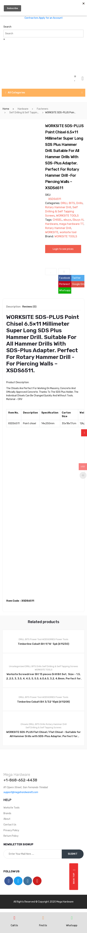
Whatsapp (64, 290)
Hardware (23, 108)
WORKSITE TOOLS (67, 215)
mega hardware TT (71, 224)
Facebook (64, 277)
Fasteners (42, 108)
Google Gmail (78, 284)
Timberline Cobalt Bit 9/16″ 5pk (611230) (43, 643)
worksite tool (68, 232)
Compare (64, 271)
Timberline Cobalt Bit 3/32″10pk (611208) (43, 701)
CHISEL (57, 219)
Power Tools (62, 639)
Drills (79, 203)
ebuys (67, 219)
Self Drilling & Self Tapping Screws (28, 112)
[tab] (13, 308)
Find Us (43, 925)
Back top (74, 876)
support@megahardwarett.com (20, 792)
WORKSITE (51, 232)
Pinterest (64, 284)
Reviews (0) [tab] (29, 307)
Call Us (14, 925)
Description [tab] (13, 307)
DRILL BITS (68, 203)
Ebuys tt (78, 219)
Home (6, 108)
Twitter (76, 277)
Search (7, 26)
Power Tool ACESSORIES (42, 639)
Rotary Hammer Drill (58, 207)
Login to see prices (63, 249)
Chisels (24, 724)
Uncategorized (17, 666)
